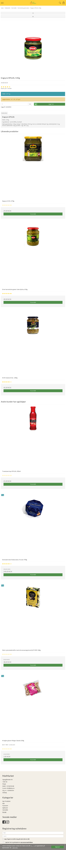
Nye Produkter (6, 801)
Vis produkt (33, 214)
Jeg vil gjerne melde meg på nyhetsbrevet (16, 839)
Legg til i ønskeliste (6, 107)
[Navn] (33, 833)
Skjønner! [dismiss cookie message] (57, 847)
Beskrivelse (4, 113)
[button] (33, 13)
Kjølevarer (5, 808)
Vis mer (4, 812)
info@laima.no (10, 788)
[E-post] (33, 836)
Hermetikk (5, 810)
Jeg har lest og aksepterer (19, 842)
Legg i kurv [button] (44, 104)
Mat (3, 803)
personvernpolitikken (27, 842)
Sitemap (4, 792)
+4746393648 (10, 786)
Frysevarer (5, 805)
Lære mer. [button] (15, 847)
